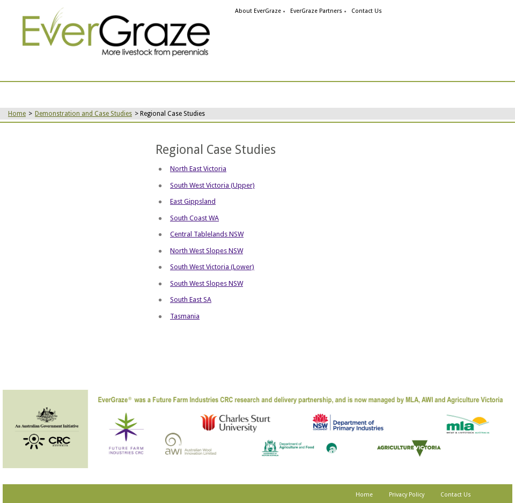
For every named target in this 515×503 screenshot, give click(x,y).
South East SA (190, 299)
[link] (116, 32)
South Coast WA (194, 218)
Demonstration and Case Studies (83, 113)
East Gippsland (193, 201)
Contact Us (366, 11)
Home (17, 113)
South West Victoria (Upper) (212, 185)
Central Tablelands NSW (207, 234)
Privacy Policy (406, 494)
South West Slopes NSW (206, 283)
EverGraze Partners (316, 11)
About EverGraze (258, 11)
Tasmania (185, 316)
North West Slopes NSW (206, 251)
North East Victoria (198, 169)
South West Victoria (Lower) (212, 267)
